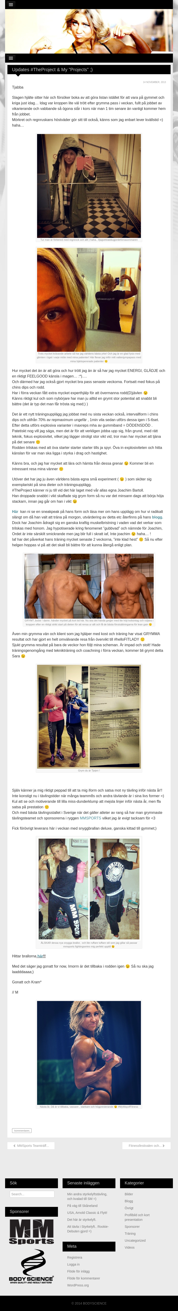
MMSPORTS (90, 818)
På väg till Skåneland (82, 1206)
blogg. (157, 517)
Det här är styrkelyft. (81, 1219)
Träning (130, 1233)
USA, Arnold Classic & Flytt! (87, 1213)
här (39, 956)
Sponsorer (132, 1226)
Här (15, 512)
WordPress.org (78, 1285)
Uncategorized (135, 1240)
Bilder (129, 1194)
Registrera (74, 1257)
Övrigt (129, 1208)
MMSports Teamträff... (31, 1146)
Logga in (73, 1264)
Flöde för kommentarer (83, 1278)
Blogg (129, 1201)
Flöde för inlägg (78, 1271)
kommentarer (21, 1130)
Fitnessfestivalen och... (146, 1146)
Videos (130, 1247)
